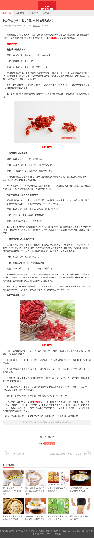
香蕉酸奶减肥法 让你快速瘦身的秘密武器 (80, 484)
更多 (50, 436)
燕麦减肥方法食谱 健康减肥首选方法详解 (13, 512)
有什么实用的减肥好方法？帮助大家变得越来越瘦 (35, 486)
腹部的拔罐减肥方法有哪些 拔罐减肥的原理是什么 (70, 455)
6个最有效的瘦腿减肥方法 (14, 454)
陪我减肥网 (47, 5)
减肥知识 (47, 13)
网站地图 (57, 534)
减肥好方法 (50, 444)
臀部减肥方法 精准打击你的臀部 (80, 512)
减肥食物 (20, 13)
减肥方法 (6, 13)
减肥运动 (33, 13)
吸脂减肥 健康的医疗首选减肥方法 (58, 484)
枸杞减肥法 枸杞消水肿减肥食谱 (28, 21)
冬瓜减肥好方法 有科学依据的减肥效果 (58, 512)
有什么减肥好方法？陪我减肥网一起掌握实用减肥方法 (13, 486)
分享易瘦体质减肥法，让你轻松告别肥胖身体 (35, 512)
